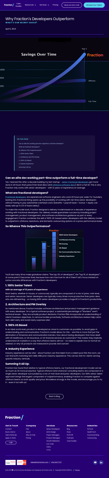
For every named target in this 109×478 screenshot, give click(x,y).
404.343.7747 (56, 462)
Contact (8, 429)
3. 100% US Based (25, 160)
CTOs (48, 450)
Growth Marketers (53, 441)
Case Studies (19, 5)
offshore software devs (64, 185)
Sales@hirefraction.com (39, 462)
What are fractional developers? (29, 147)
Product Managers (53, 438)
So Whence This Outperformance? (30, 150)
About (28, 432)
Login (11, 442)
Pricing (55, 5)
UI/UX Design (51, 432)
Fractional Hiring (93, 435)
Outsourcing (92, 438)
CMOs (48, 447)
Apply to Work (10, 438)
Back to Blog (54, 396)
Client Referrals (11, 435)
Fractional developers (15, 197)
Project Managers (52, 435)
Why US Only (30, 435)
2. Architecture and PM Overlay (29, 157)
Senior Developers (53, 429)
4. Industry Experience (26, 164)
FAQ (27, 429)
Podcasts (70, 438)
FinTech (90, 429)
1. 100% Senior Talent (26, 153)
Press (69, 432)
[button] (30, 5)
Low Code (50, 444)
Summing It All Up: (25, 167)
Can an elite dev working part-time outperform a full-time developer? (41, 143)
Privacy (77, 470)
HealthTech (91, 432)
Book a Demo (10, 432)
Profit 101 (70, 435)
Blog (68, 429)
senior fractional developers (75, 182)
